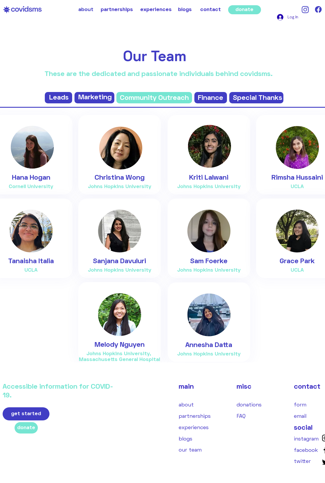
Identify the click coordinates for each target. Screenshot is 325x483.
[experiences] (156, 9)
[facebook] (306, 450)
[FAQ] (241, 416)
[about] (85, 9)
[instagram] (306, 439)
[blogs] (185, 9)
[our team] (190, 450)
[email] (300, 416)
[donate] (244, 9)
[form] (300, 405)
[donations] (249, 405)
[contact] (210, 9)
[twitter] (302, 461)
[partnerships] (117, 9)
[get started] (26, 413)
